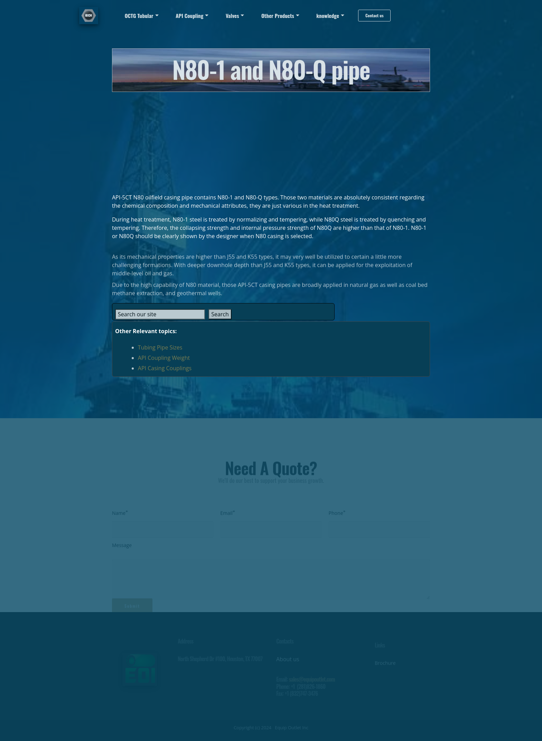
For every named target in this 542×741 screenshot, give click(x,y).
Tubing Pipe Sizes (160, 351)
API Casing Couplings (164, 371)
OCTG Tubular (139, 15)
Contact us (374, 15)
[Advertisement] (271, 140)
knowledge (327, 15)
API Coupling (189, 15)
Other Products (277, 15)
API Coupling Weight (164, 361)
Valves (232, 15)
